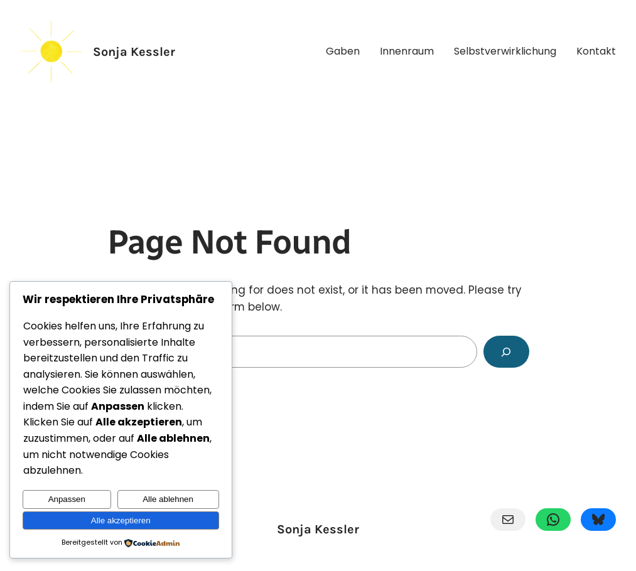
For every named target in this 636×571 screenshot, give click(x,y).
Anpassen (66, 499)
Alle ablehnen (168, 499)
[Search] (506, 352)
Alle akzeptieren (121, 520)
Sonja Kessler (134, 52)
